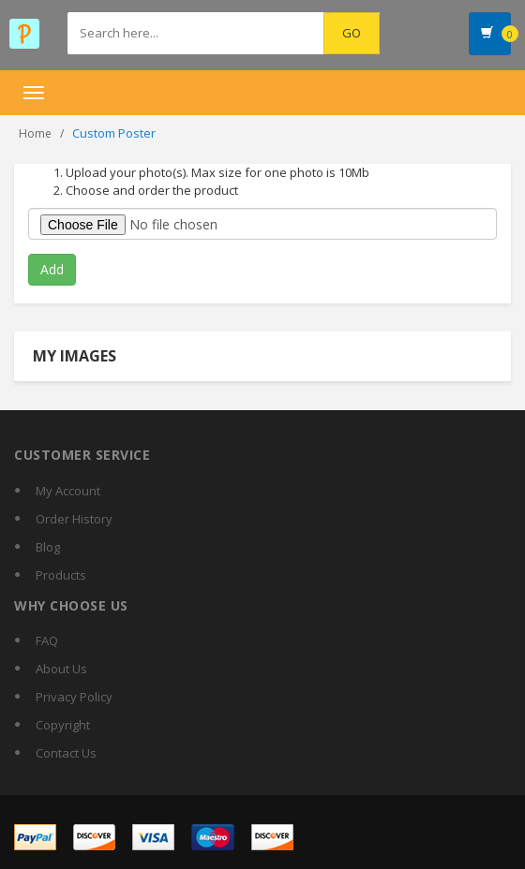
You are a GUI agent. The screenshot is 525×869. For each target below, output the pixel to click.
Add (52, 270)
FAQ (47, 640)
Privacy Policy (74, 696)
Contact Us (66, 752)
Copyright (63, 724)
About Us (61, 668)
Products (61, 575)
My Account (68, 490)
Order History (74, 518)
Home (35, 133)
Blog (48, 546)
